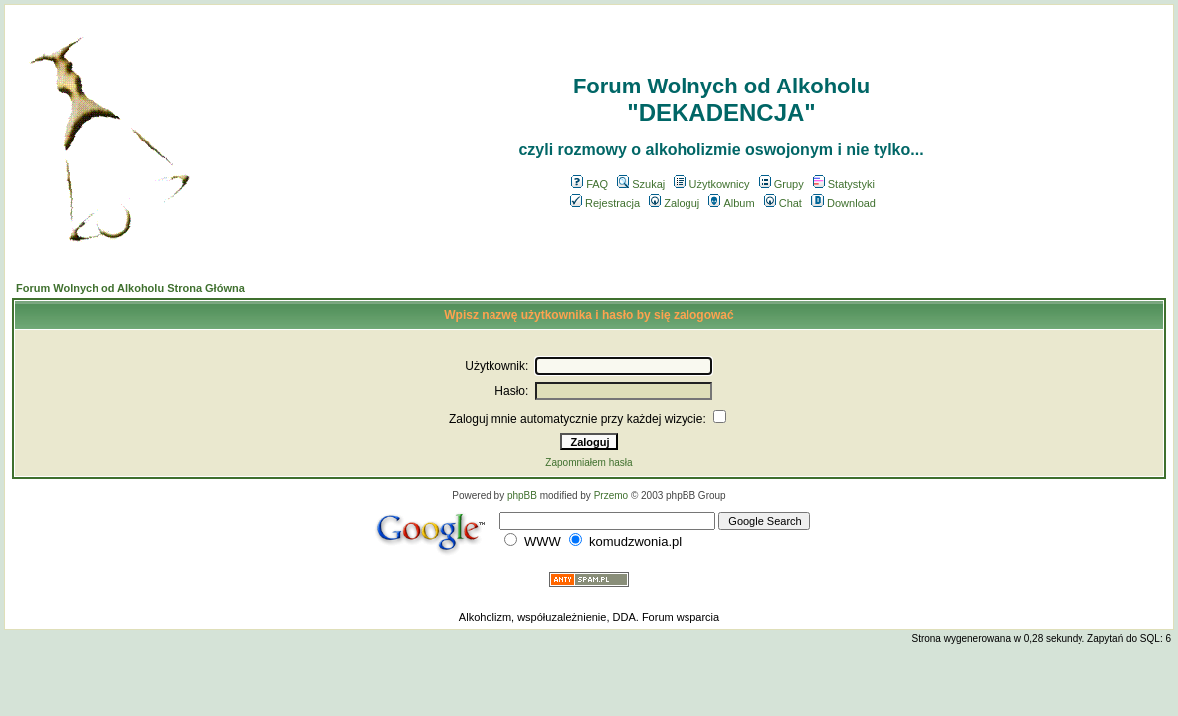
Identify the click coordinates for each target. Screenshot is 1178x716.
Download (843, 203)
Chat (783, 203)
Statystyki (844, 184)
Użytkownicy (711, 184)
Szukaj (641, 184)
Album (731, 203)
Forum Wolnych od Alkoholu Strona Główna (130, 288)
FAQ (589, 184)
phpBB (522, 495)
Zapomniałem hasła (588, 462)
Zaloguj (674, 203)
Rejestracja (605, 203)
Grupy (781, 184)
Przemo (611, 495)
